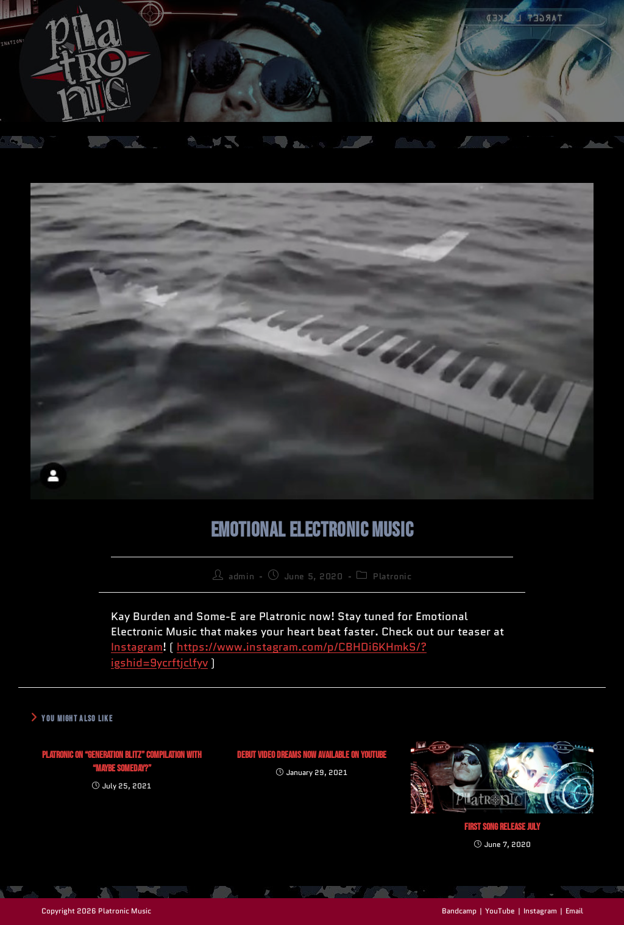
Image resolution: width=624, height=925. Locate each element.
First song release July (502, 827)
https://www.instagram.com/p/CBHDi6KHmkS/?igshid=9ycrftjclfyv (269, 654)
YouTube (500, 910)
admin (241, 576)
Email (574, 910)
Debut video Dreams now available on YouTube (311, 755)
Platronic (392, 576)
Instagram (137, 647)
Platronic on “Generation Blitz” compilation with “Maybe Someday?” (122, 761)
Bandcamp (459, 910)
